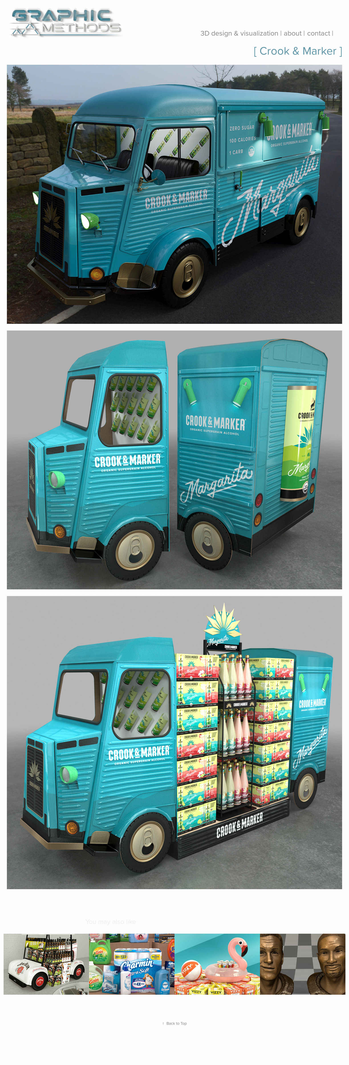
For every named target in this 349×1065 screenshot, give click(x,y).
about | (294, 33)
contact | (320, 33)
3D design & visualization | (241, 33)
